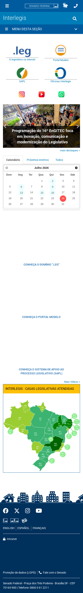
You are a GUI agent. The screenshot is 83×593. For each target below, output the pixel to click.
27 (21, 204)
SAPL (22, 81)
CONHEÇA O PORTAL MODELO (41, 317)
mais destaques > (70, 150)
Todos (59, 159)
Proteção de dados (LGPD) (19, 572)
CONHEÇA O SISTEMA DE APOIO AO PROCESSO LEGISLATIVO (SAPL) (41, 371)
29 (42, 204)
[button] (65, 6)
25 (73, 198)
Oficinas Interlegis (61, 81)
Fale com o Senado (52, 572)
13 (21, 192)
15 (42, 192)
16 (52, 192)
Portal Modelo (61, 60)
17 (63, 192)
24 (63, 198)
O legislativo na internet (22, 59)
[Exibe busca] (74, 18)
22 (42, 198)
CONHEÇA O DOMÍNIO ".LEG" (41, 264)
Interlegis (14, 17)
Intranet (10, 539)
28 (31, 204)
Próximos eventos (38, 159)
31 (63, 204)
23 (52, 198)
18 (73, 192)
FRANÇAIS (39, 528)
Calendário (13, 159)
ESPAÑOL (23, 528)
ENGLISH (8, 528)
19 (10, 198)
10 (63, 186)
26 (10, 204)
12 (10, 192)
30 (52, 204)
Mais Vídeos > (72, 381)
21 (31, 198)
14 (31, 192)
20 (21, 198)
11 (73, 186)
